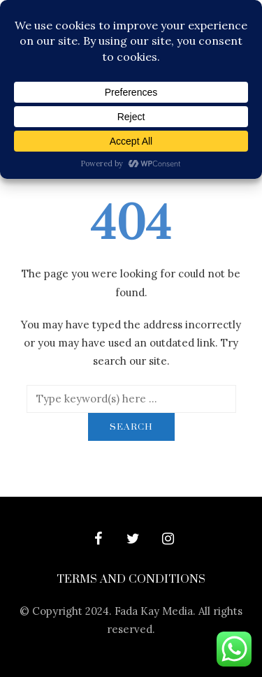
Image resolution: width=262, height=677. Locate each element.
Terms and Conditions (131, 579)
